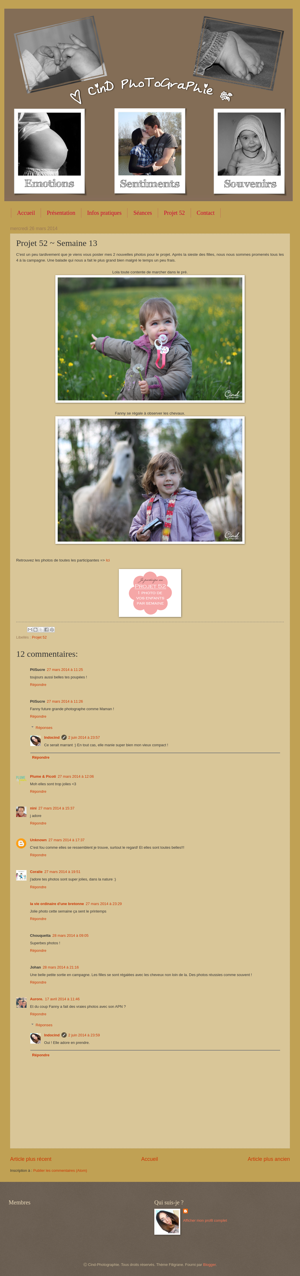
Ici (108, 560)
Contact (206, 213)
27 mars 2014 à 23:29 (104, 904)
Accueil (26, 213)
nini (33, 808)
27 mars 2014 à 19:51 (62, 872)
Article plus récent (30, 1159)
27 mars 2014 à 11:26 (65, 701)
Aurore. (36, 999)
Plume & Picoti (43, 776)
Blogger (209, 1264)
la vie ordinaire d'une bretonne (57, 904)
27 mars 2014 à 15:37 (56, 808)
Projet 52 (174, 213)
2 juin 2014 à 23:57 (84, 737)
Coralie (36, 872)
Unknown (38, 840)
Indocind (52, 737)
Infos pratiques (104, 213)
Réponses (44, 727)
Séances (142, 213)
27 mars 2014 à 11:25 (65, 669)
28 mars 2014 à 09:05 (70, 935)
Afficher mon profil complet (205, 1220)
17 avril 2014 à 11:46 (62, 999)
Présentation (61, 213)
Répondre (38, 684)
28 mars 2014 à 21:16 (61, 967)
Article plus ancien (269, 1159)
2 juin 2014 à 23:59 (84, 1035)
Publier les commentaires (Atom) (60, 1170)
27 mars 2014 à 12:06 (76, 776)
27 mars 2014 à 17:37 (66, 840)
